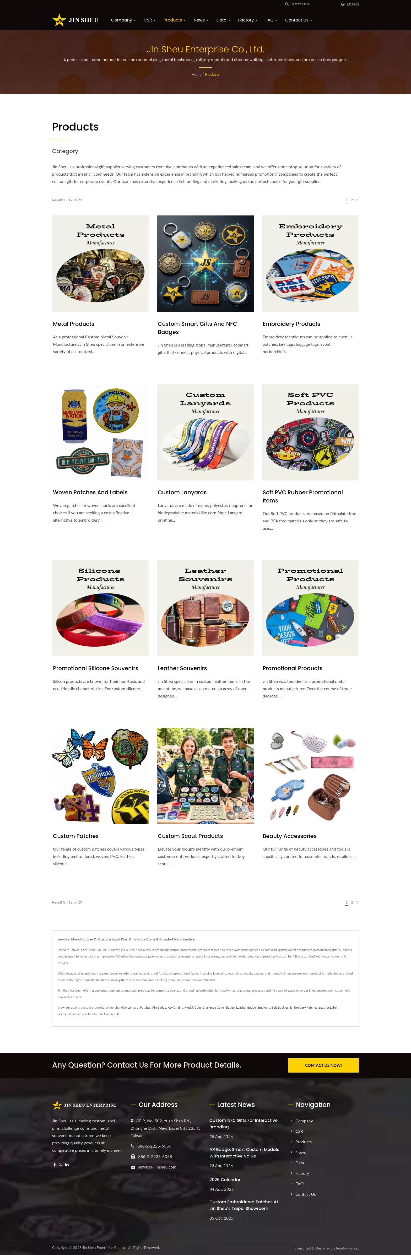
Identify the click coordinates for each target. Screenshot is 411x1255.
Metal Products (73, 324)
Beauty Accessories (290, 836)
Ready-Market (347, 1248)
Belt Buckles (279, 1007)
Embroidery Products (291, 324)
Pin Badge (159, 1007)
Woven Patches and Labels (90, 492)
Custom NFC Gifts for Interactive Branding (243, 1123)
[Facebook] (54, 1164)
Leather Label (328, 1007)
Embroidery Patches (303, 1007)
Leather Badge (246, 1007)
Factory (248, 20)
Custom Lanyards (182, 492)
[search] (287, 4)
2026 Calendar (225, 1179)
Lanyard (133, 1007)
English (353, 4)
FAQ (272, 20)
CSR (150, 20)
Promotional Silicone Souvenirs (95, 668)
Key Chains (175, 1007)
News (201, 20)
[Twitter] (60, 1164)
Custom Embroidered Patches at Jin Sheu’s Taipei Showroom (243, 1205)
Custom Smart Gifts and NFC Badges (197, 328)
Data (223, 20)
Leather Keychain (69, 1014)
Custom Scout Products (190, 836)
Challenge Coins (213, 1007)
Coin (197, 1007)
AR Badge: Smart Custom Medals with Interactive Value (244, 1152)
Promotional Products (292, 668)
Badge (230, 1007)
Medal (188, 1007)
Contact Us (298, 20)
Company (123, 20)
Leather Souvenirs (182, 668)
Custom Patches (76, 836)
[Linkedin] (67, 1164)
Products (175, 20)
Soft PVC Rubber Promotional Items (303, 496)
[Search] (314, 4)
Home (196, 74)
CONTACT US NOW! (323, 1065)
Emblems (263, 1007)
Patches (145, 1007)
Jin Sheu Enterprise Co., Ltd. (104, 1247)
